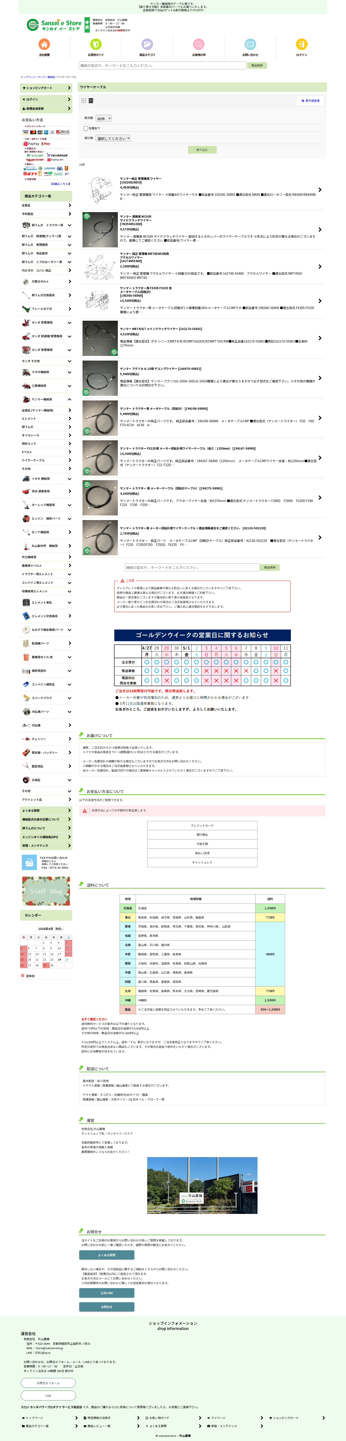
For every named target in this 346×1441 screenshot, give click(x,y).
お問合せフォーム (48, 1383)
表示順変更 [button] (311, 100)
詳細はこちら (60, 184)
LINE (48, 1395)
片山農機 (185, 1436)
